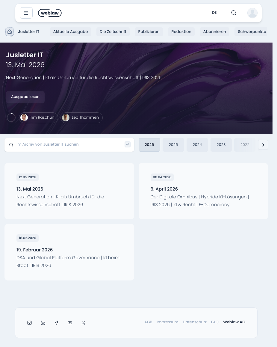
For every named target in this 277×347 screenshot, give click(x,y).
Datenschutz (195, 322)
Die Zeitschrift (113, 31)
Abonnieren (214, 31)
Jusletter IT (23, 32)
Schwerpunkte (252, 31)
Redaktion (181, 31)
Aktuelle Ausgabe (70, 31)
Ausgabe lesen (25, 96)
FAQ (215, 322)
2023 (221, 144)
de (214, 12)
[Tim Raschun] (38, 118)
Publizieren (148, 31)
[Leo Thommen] (81, 118)
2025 (173, 144)
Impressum (167, 322)
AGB (148, 322)
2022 (244, 144)
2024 (197, 144)
